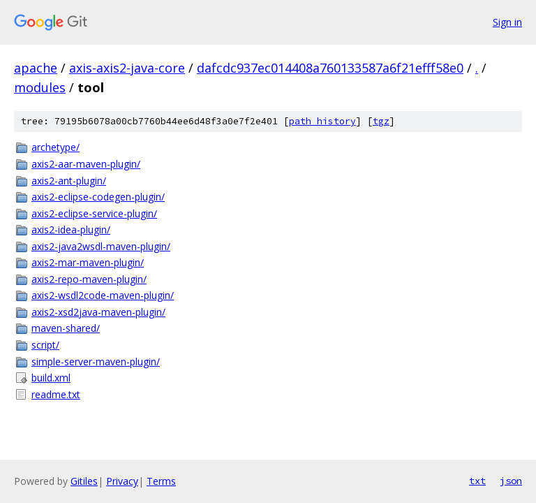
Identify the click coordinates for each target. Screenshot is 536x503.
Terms (161, 481)
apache (35, 67)
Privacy (122, 481)
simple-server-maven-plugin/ (95, 361)
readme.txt (55, 394)
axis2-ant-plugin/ (68, 180)
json (511, 480)
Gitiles (84, 481)
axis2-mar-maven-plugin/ (87, 262)
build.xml (50, 377)
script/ (45, 344)
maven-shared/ (65, 328)
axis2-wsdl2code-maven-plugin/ (102, 295)
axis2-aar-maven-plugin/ (85, 163)
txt (477, 480)
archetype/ (55, 147)
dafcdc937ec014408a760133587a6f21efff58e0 (330, 67)
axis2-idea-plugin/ (70, 229)
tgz (381, 121)
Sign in (507, 22)
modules (40, 87)
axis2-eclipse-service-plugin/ (94, 213)
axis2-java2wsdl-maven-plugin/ (100, 246)
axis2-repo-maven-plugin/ (89, 279)
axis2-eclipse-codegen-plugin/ (98, 196)
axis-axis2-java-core (127, 67)
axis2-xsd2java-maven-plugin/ (98, 312)
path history (322, 121)
